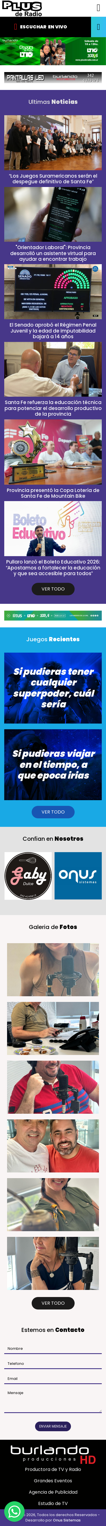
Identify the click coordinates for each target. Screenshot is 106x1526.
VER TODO (53, 589)
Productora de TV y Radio (53, 1469)
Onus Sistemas (67, 1520)
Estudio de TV (53, 1503)
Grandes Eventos (53, 1480)
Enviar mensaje (53, 1426)
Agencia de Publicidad (53, 1492)
